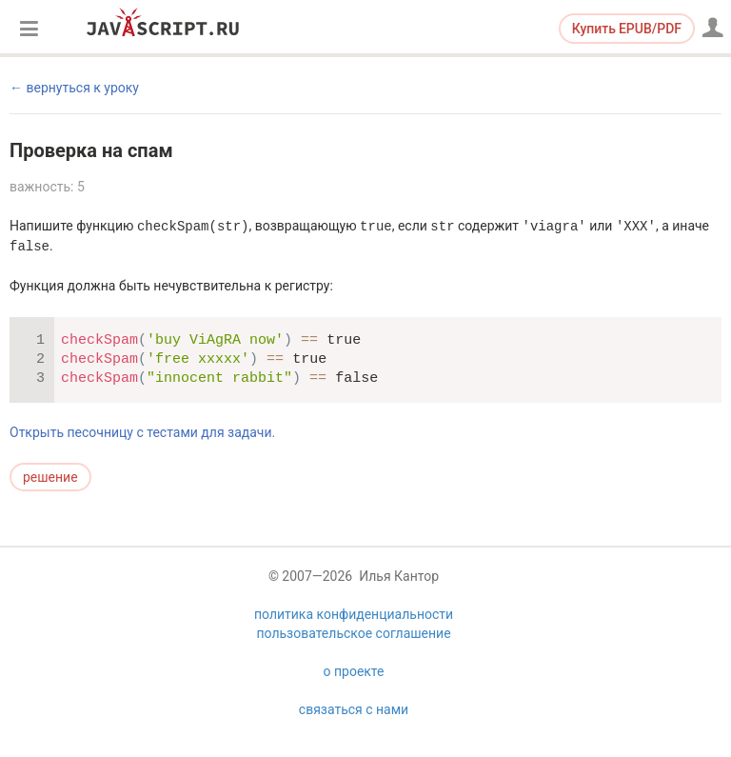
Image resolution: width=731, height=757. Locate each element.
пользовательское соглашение (353, 633)
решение (50, 477)
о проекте (354, 671)
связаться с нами (353, 709)
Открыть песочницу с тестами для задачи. (142, 432)
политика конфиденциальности (353, 614)
